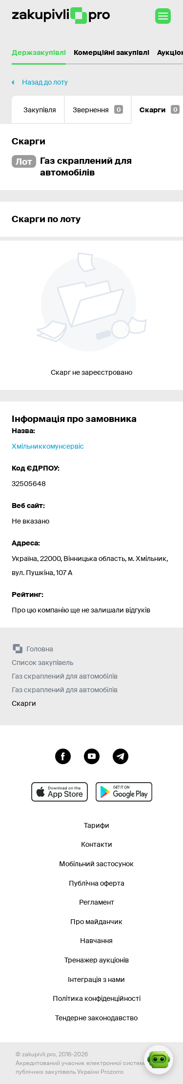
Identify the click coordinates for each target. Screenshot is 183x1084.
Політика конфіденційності (97, 998)
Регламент (96, 902)
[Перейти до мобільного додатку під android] (124, 792)
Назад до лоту (45, 82)
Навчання (96, 940)
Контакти (96, 844)
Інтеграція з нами (96, 979)
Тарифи (96, 825)
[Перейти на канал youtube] (92, 755)
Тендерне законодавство (96, 1018)
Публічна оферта (96, 883)
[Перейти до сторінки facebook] (63, 755)
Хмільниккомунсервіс (48, 446)
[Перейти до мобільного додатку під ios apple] (59, 792)
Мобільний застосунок (96, 863)
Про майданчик (96, 921)
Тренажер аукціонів (96, 960)
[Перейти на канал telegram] (120, 755)
